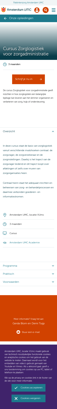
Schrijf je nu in (23, 79)
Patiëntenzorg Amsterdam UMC (28, 3)
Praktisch (8, 274)
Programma (10, 266)
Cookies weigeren (30, 398)
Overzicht (9, 131)
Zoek (46, 10)
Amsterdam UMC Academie (25, 242)
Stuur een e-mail (31, 332)
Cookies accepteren (31, 388)
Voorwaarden (11, 282)
